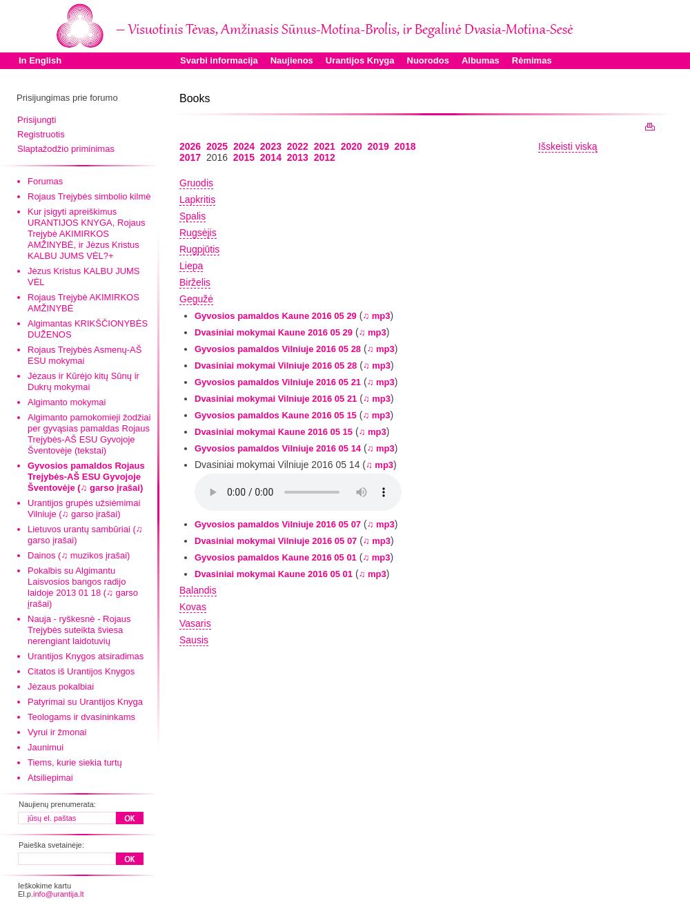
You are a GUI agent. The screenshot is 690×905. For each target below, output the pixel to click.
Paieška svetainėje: (51, 845)
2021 (324, 146)
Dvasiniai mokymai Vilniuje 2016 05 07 (276, 541)
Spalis (192, 216)
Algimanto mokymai (67, 402)
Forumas (45, 181)
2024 (244, 146)
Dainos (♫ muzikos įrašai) (79, 555)
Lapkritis (197, 199)
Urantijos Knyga (360, 60)
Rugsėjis (198, 232)
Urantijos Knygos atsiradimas (86, 656)
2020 (351, 146)
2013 (297, 157)
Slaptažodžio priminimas (66, 149)
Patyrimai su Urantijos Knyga (85, 702)
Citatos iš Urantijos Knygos (81, 671)
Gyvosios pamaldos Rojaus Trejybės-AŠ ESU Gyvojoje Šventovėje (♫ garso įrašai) (86, 476)
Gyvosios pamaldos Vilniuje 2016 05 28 (278, 349)
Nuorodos (428, 60)
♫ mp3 (376, 316)
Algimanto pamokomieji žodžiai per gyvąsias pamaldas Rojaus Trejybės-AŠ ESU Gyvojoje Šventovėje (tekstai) (89, 434)
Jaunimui (45, 747)
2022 (297, 146)
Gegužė (196, 298)
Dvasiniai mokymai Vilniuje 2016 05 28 (276, 365)
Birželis (194, 282)
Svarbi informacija (219, 60)
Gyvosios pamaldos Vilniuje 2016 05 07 (278, 524)
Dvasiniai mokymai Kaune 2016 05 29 (274, 332)
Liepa (191, 265)
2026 (190, 146)
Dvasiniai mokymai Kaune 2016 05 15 (274, 432)
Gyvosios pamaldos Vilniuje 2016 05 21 (278, 382)
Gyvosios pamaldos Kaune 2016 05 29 (276, 316)
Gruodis (196, 182)
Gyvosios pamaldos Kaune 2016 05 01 (276, 557)
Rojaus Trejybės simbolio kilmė (89, 196)
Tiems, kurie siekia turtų (75, 762)
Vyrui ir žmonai (57, 732)
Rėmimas (532, 60)
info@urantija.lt (58, 894)
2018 (405, 146)
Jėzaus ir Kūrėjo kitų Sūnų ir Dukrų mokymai (83, 381)
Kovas (192, 606)
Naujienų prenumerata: (57, 804)
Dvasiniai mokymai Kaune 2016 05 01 (274, 574)
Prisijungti (36, 120)
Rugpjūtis (199, 249)
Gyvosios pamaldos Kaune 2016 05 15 (276, 415)
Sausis (193, 639)
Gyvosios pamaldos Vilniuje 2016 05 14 (278, 448)
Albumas (481, 60)
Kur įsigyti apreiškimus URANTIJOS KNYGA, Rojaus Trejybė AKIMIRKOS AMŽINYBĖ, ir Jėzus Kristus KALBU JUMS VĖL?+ (87, 233)
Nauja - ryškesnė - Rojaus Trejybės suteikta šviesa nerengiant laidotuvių (79, 630)
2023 (271, 146)
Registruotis (41, 134)
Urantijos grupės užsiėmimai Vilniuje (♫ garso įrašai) (84, 508)
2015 (244, 157)
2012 (324, 157)
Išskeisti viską (568, 146)
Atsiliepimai (50, 777)
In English (40, 60)
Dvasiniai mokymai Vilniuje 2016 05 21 (276, 398)
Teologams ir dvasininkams (81, 717)
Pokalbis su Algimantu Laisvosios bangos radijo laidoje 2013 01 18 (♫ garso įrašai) (83, 587)
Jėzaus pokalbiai (61, 686)
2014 (271, 157)
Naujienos (291, 60)
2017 (190, 157)
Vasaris (195, 623)
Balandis (198, 590)
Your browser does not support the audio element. (298, 492)
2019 (378, 146)
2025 (217, 146)
